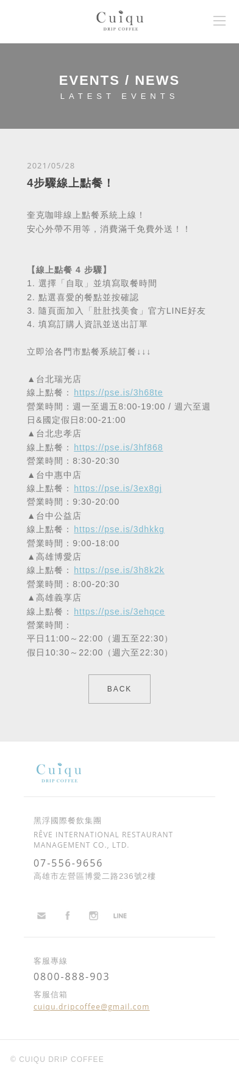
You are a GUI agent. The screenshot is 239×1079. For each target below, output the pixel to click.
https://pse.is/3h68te (118, 392)
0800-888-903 (72, 976)
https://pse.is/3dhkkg (119, 529)
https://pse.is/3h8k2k (119, 570)
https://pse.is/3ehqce (119, 611)
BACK (119, 689)
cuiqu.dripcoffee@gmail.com (92, 1006)
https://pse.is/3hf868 (118, 447)
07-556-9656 (69, 863)
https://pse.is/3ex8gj (118, 488)
